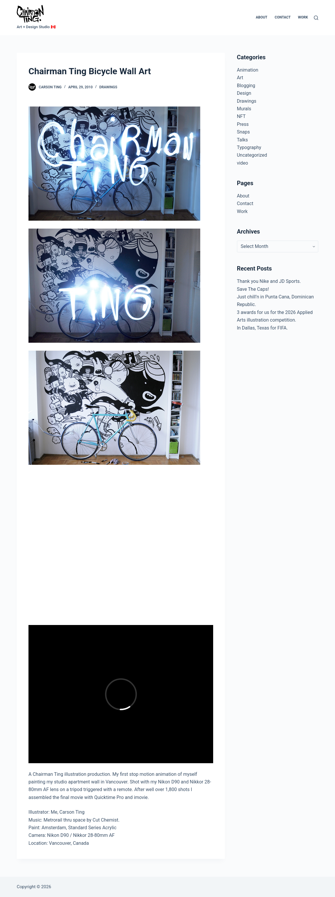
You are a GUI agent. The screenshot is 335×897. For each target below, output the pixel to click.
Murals (244, 109)
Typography (249, 147)
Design (244, 93)
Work (303, 17)
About (261, 17)
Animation (247, 70)
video (242, 163)
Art (240, 77)
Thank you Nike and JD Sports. (269, 281)
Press (243, 124)
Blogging (246, 85)
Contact (283, 17)
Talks (242, 140)
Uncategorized (252, 155)
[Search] (316, 18)
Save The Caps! (253, 289)
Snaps (243, 132)
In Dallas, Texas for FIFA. (262, 328)
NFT (241, 116)
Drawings (108, 87)
